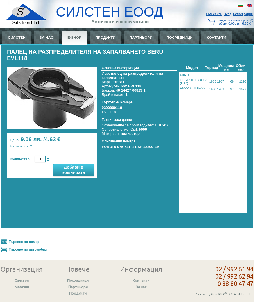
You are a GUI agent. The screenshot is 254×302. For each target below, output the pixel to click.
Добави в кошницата (73, 170)
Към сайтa (214, 14)
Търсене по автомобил (28, 249)
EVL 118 (109, 112)
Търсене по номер (24, 242)
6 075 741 (122, 147)
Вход (227, 14)
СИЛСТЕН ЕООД (109, 11)
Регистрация (243, 14)
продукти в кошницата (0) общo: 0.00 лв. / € (235, 22)
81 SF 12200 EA (145, 147)
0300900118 (112, 108)
